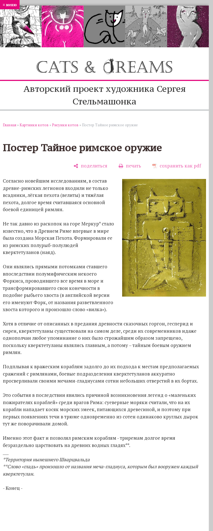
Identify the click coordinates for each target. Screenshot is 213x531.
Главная (9, 124)
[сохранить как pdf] (176, 166)
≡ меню (10, 4)
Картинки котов (34, 124)
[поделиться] (90, 166)
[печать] (129, 166)
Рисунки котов (65, 124)
